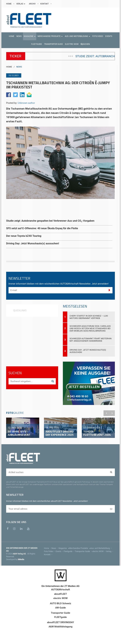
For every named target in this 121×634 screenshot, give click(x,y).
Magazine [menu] (64, 548)
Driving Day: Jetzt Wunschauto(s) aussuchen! (88, 351)
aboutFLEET (60, 594)
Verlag (110, 551)
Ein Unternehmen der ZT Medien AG (60, 586)
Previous (106, 413)
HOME (9, 4)
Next (112, 413)
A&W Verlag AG (19, 554)
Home (47, 548)
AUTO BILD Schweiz (60, 603)
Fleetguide (69, 551)
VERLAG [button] (21, 4)
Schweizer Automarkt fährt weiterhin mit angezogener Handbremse (91, 339)
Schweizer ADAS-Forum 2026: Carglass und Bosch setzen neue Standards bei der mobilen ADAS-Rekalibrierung (90, 328)
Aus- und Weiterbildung (101, 548)
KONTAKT (44, 4)
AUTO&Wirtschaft (60, 589)
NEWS (19, 67)
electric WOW (99, 551)
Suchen (85, 44)
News (54, 548)
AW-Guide (60, 607)
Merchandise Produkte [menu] (79, 548)
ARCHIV (32, 4)
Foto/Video (50, 551)
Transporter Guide (83, 551)
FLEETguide (60, 617)
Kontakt (48, 554)
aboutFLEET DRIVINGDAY (60, 622)
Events (60, 551)
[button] (29, 36)
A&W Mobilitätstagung (60, 626)
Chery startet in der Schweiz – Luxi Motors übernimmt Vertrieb (89, 317)
